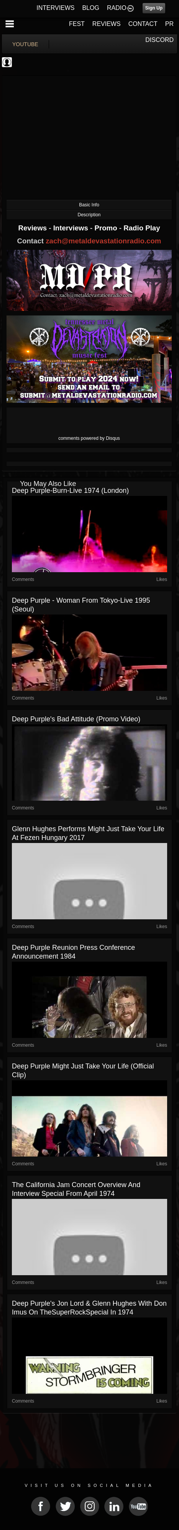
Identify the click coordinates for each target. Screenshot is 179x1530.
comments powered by (89, 438)
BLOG (90, 8)
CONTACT (143, 24)
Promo (107, 228)
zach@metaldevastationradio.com (103, 241)
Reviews (33, 228)
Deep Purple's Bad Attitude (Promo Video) (76, 719)
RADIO (116, 8)
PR (169, 24)
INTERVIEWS (55, 8)
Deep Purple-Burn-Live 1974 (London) (70, 490)
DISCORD (159, 40)
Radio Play (141, 228)
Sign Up (154, 8)
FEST (77, 24)
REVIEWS (106, 24)
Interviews (71, 228)
